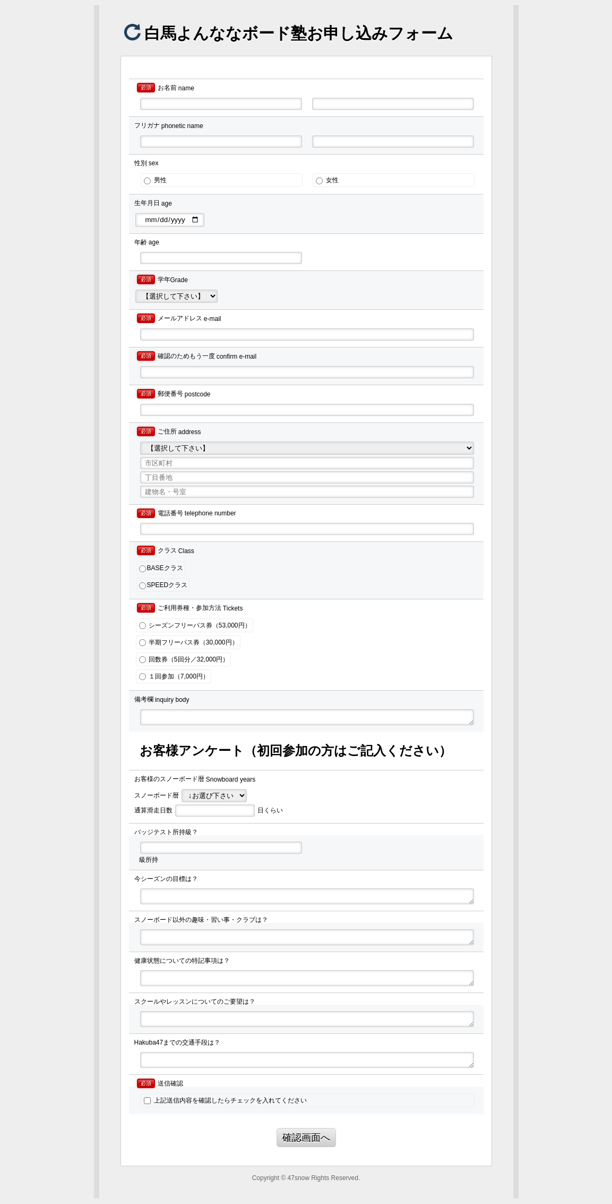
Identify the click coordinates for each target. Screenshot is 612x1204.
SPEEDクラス (163, 585)
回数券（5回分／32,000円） (184, 659)
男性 (155, 180)
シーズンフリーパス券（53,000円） (195, 625)
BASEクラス (161, 568)
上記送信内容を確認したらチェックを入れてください (225, 1100)
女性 (327, 180)
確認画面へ (306, 1137)
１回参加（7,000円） (174, 676)
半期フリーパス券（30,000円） (188, 642)
